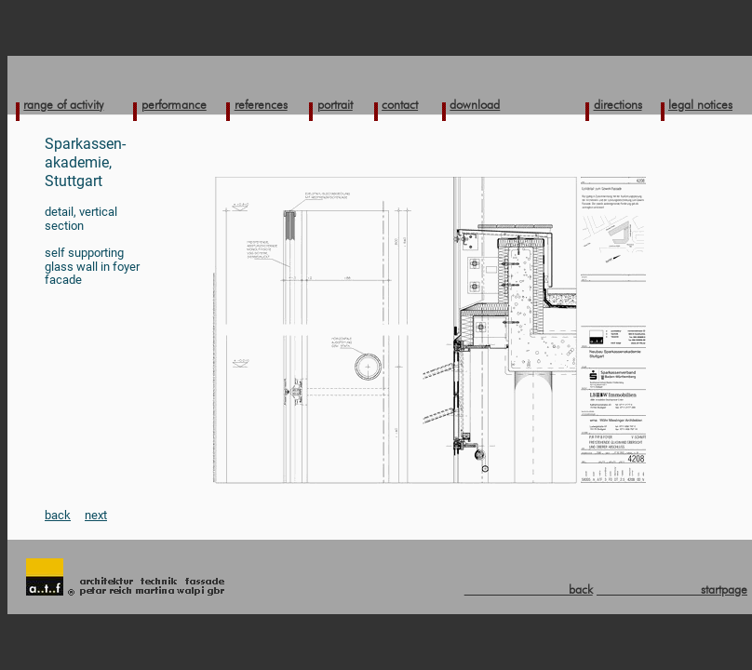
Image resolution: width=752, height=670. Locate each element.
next (96, 515)
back (58, 515)
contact (400, 104)
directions (618, 104)
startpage (672, 589)
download (475, 104)
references (261, 104)
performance (174, 104)
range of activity (63, 104)
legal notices (700, 104)
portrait (335, 104)
